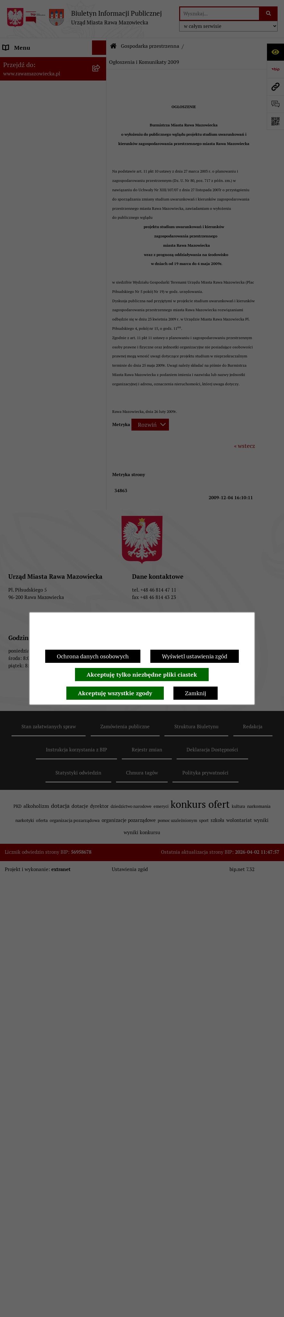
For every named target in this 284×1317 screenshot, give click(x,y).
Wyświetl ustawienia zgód (194, 656)
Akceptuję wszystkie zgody (115, 693)
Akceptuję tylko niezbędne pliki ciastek (142, 674)
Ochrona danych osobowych (93, 656)
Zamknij (195, 693)
